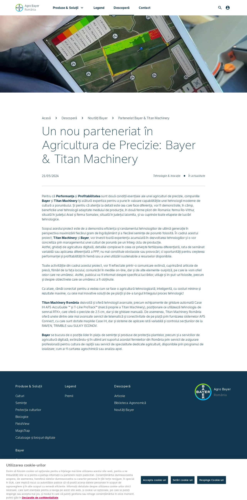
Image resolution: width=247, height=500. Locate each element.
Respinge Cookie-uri (211, 482)
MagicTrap (22, 431)
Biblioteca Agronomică (130, 403)
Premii (69, 396)
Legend (99, 8)
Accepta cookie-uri (154, 482)
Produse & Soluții (68, 7)
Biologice (21, 417)
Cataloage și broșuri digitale (35, 437)
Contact (144, 8)
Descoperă (121, 8)
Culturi (19, 396)
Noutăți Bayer (124, 410)
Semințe (21, 403)
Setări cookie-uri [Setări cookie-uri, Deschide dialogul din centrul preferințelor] (183, 482)
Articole (119, 396)
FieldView (22, 424)
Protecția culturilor (28, 410)
